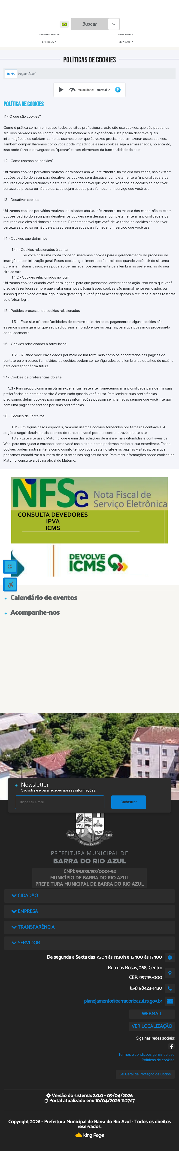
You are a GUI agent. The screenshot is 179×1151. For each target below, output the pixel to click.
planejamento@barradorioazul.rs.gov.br (123, 1001)
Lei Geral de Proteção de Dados (145, 1074)
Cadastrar (129, 802)
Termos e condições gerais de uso (146, 1054)
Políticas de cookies (158, 1060)
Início (11, 73)
